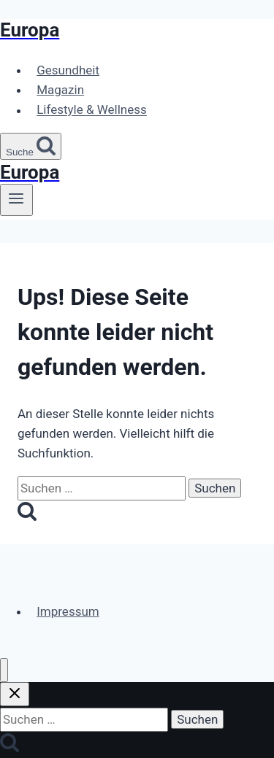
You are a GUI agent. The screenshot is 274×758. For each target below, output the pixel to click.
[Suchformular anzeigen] (30, 146)
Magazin (60, 89)
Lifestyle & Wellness (92, 110)
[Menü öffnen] (16, 200)
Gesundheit (68, 70)
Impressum (68, 611)
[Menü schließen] (4, 670)
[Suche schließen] (14, 694)
